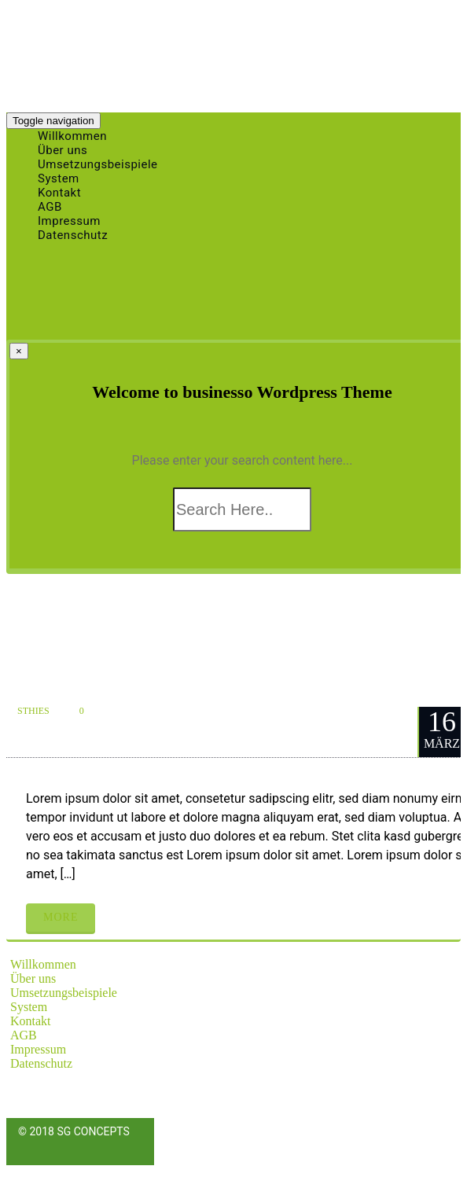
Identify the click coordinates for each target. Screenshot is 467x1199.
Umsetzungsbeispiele (63, 992)
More (60, 917)
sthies (33, 710)
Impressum (38, 1049)
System (28, 1006)
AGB (23, 1035)
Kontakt (30, 1021)
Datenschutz (73, 235)
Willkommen (43, 964)
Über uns (33, 978)
